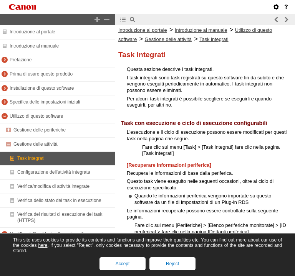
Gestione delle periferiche (39, 130)
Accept (123, 263)
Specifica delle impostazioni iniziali (45, 102)
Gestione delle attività (35, 144)
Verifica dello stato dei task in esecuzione (59, 200)
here (42, 245)
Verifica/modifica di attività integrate (53, 186)
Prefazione (20, 59)
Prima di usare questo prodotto (41, 74)
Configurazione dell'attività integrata (53, 172)
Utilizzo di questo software (36, 116)
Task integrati (31, 158)
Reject (172, 263)
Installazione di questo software (42, 88)
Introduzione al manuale (34, 46)
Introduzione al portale (32, 31)
